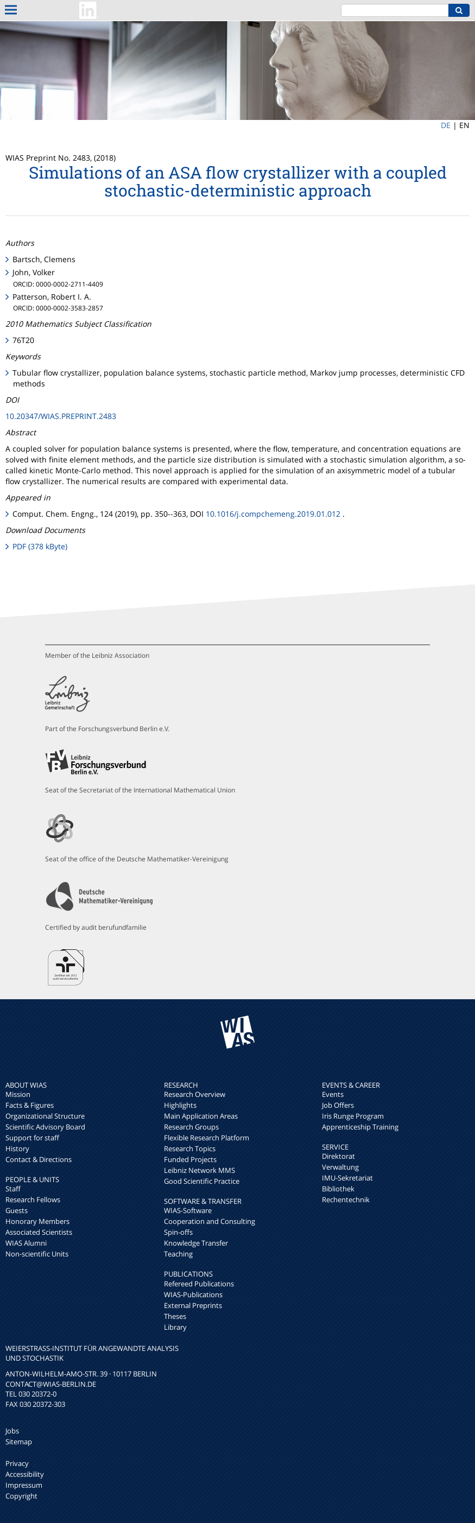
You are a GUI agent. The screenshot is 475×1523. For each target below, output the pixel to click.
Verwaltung (340, 1167)
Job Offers (338, 1105)
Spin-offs (178, 1232)
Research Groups (191, 1127)
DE (446, 125)
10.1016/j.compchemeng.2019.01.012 (273, 514)
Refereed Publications (199, 1284)
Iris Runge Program (353, 1116)
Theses (175, 1316)
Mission (17, 1094)
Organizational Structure (45, 1116)
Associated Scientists (38, 1232)
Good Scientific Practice (201, 1181)
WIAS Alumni (26, 1243)
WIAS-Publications (193, 1294)
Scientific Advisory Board (45, 1127)
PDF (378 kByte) (39, 546)
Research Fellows (32, 1199)
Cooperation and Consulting (209, 1221)
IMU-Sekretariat (347, 1178)
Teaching (178, 1254)
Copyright (21, 1496)
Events (333, 1094)
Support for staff (32, 1138)
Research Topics (190, 1148)
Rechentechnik (346, 1199)
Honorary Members (37, 1221)
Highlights (180, 1105)
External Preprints (193, 1305)
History (17, 1148)
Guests (16, 1210)
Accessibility (24, 1474)
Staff (13, 1189)
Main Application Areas (201, 1116)
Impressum (23, 1485)
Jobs (12, 1431)
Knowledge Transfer (196, 1243)
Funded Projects (190, 1159)
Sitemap (18, 1441)
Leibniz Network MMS (199, 1170)
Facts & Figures (29, 1105)
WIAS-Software (188, 1210)
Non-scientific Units (36, 1254)
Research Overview (194, 1094)
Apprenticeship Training (360, 1127)
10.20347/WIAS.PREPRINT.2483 (60, 416)
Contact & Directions (38, 1159)
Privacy (17, 1463)
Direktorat (338, 1156)
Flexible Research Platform (206, 1138)
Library (175, 1327)
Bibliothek (338, 1189)
